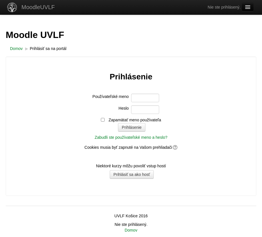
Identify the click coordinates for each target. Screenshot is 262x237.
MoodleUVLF (38, 7)
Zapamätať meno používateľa (135, 120)
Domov (131, 230)
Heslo (124, 108)
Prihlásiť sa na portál (48, 48)
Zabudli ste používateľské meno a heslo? (131, 137)
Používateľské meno (111, 96)
